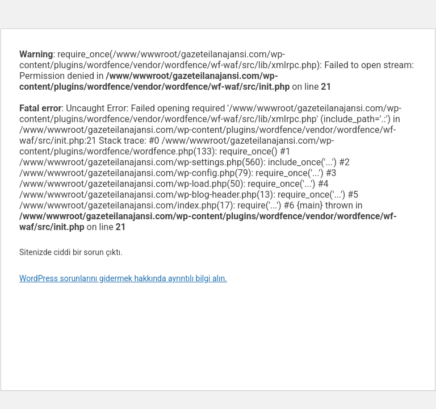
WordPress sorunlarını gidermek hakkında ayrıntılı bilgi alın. (123, 278)
